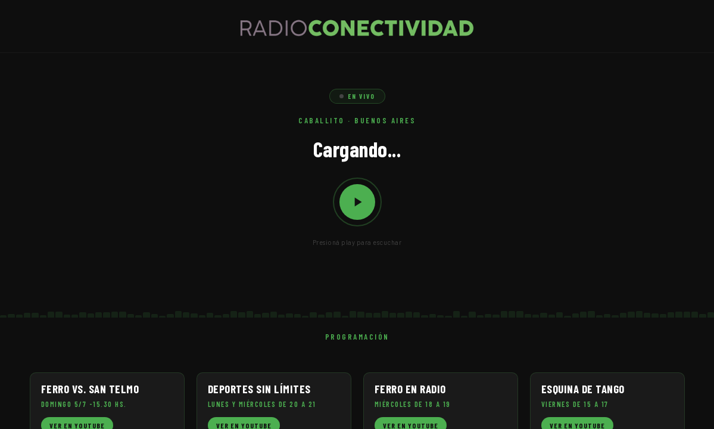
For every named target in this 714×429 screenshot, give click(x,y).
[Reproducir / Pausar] (357, 202)
